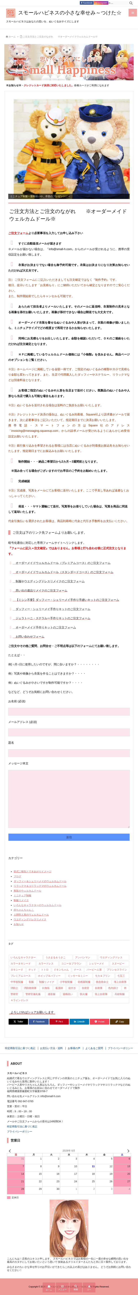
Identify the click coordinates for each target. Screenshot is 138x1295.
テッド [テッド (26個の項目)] (32, 969)
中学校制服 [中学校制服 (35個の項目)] (17, 981)
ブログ (17, 876)
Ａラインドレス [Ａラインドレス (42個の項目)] (19, 1000)
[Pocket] (99, 1022)
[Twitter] (18, 1022)
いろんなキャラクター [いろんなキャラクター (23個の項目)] (23, 957)
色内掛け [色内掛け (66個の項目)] (113, 988)
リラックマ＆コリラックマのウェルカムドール (40, 885)
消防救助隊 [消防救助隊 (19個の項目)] (30, 988)
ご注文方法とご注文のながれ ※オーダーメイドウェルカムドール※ (60, 36)
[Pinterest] (59, 1022)
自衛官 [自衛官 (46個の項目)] (85, 988)
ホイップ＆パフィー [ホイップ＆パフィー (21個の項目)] (49, 975)
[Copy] (119, 1022)
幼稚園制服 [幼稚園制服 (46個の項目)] (84, 981)
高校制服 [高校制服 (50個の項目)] (120, 994)
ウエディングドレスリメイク (30, 919)
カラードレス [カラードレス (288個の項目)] (46, 963)
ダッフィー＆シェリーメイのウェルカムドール (40, 881)
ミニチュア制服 (22, 895)
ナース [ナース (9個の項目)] (77, 969)
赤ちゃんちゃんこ (24, 909)
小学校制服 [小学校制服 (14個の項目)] (66, 981)
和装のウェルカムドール (27, 890)
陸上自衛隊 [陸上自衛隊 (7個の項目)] (101, 994)
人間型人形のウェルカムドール (31, 914)
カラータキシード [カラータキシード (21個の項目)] (21, 963)
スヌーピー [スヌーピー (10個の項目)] (118, 963)
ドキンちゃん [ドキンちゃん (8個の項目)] (61, 969)
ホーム (12, 36)
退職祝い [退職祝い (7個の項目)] (68, 994)
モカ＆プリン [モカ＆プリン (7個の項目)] (102, 975)
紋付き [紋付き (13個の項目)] (72, 988)
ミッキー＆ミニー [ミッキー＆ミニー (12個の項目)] (78, 975)
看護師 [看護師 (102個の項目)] (59, 988)
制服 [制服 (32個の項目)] (31, 981)
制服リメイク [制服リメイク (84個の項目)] (46, 981)
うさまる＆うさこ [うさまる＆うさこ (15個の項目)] (55, 957)
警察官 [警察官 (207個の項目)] (14, 994)
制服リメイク (21, 900)
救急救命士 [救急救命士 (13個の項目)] (102, 981)
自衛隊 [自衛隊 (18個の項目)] (98, 988)
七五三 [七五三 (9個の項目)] (121, 975)
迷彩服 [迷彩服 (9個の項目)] (51, 994)
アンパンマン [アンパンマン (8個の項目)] (82, 957)
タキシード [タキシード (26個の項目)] (17, 969)
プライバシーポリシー (19, 1131)
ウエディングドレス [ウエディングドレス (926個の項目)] (111, 957)
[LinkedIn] (79, 1022)
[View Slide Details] (72, 149)
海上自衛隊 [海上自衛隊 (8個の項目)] (120, 981)
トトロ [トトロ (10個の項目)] (45, 969)
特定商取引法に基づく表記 (22, 1126)
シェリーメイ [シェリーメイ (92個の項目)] (96, 963)
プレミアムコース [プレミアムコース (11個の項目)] (21, 975)
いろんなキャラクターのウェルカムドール (37, 905)
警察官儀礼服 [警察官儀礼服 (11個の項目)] (33, 994)
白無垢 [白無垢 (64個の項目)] (46, 988)
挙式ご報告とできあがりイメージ (32, 871)
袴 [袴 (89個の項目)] (125, 988)
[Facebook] (39, 1022)
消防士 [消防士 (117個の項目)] (14, 988)
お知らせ (19, 924)
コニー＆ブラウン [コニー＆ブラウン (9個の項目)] (71, 963)
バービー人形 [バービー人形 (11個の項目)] (94, 969)
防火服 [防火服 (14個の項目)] (84, 994)
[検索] (131, 3)
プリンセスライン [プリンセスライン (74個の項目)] (117, 969)
